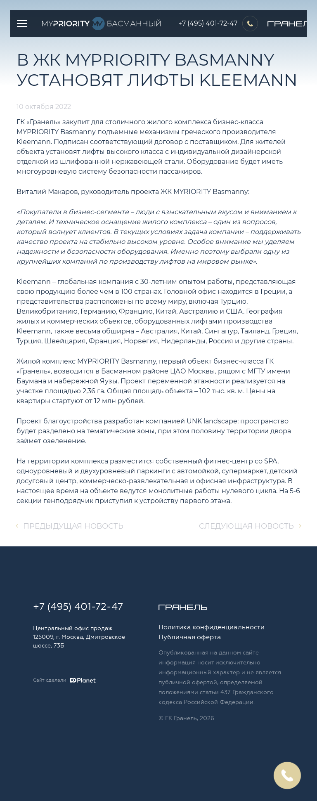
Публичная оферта (189, 637)
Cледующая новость (246, 526)
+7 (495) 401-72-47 (207, 23)
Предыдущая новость (73, 526)
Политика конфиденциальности (211, 627)
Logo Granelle (182, 607)
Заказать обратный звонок (287, 775)
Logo (103, 23)
